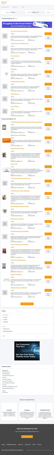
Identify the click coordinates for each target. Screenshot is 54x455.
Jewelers (4, 377)
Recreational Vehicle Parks (8, 388)
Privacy (39, 444)
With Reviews (7, 328)
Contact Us (28, 444)
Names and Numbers (17, 450)
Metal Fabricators (6, 373)
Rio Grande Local (5, 7)
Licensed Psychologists (7, 381)
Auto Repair (5, 392)
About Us (20, 444)
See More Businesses (27, 303)
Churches (4, 384)
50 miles (5, 319)
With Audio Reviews (8, 331)
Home (3, 444)
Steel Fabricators (6, 371)
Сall (48, 33)
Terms (34, 444)
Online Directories (11, 444)
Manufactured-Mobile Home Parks (9, 386)
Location (29, 12)
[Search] (48, 12)
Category (7, 12)
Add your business (27, 436)
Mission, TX (15, 7)
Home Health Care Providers (8, 382)
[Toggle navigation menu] (52, 2)
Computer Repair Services (8, 375)
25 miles (5, 317)
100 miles (6, 321)
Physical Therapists (6, 379)
